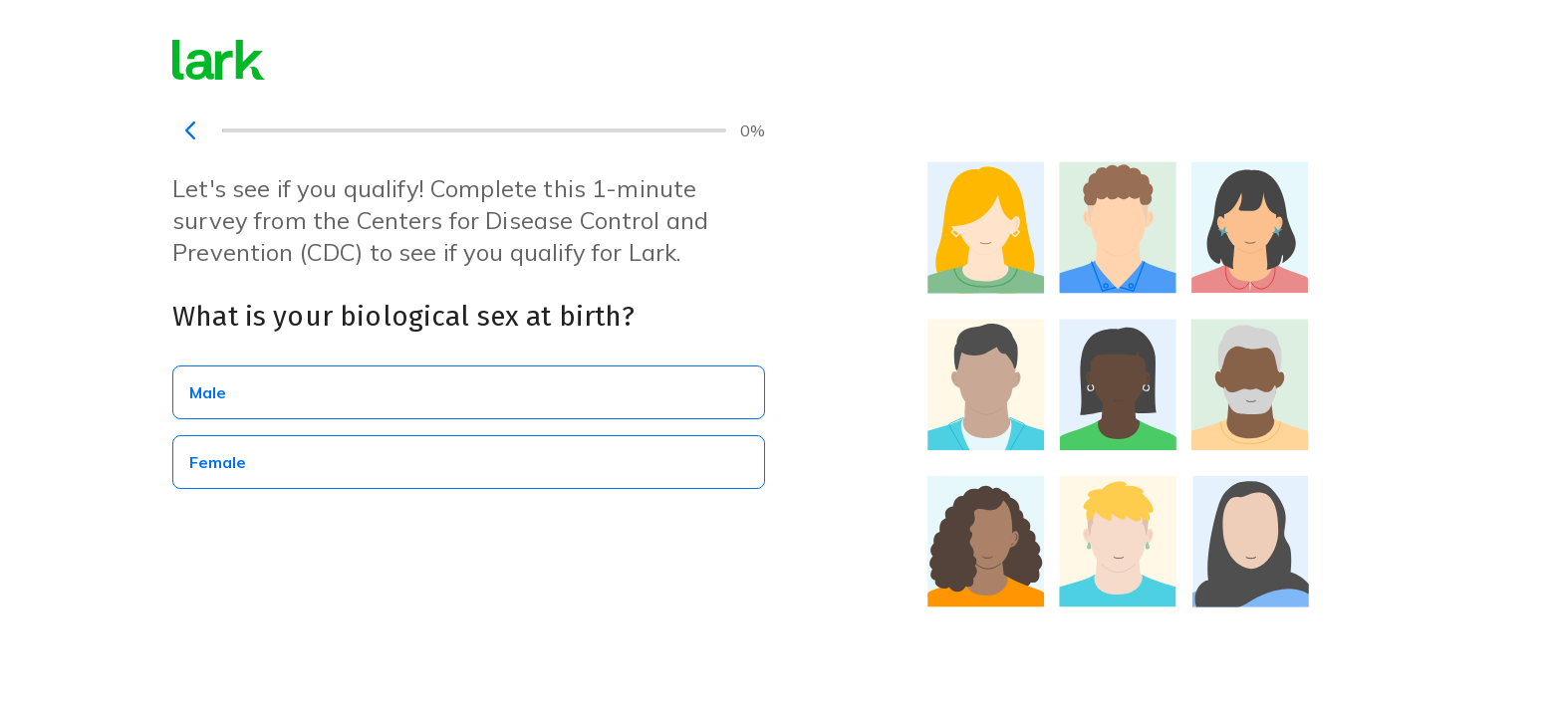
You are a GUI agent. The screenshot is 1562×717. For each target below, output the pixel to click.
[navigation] (190, 130)
